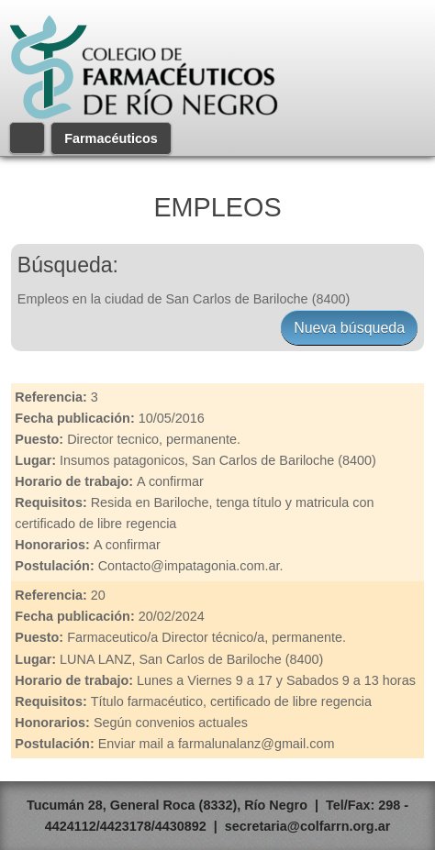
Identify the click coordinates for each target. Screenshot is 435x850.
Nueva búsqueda (349, 328)
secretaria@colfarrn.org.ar (307, 826)
